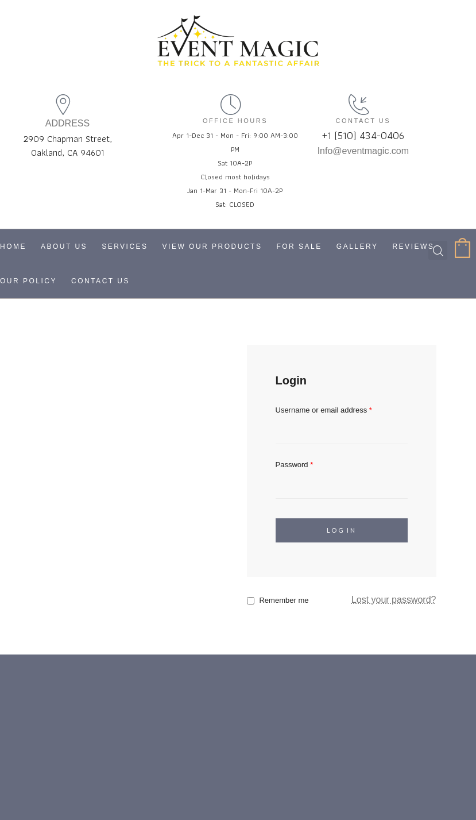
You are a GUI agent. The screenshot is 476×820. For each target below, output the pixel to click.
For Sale (299, 246)
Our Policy (28, 281)
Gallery (357, 246)
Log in (341, 530)
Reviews (413, 246)
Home (13, 246)
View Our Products (212, 246)
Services (125, 246)
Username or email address (324, 410)
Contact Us (100, 281)
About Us (64, 246)
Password (295, 464)
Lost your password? (393, 600)
